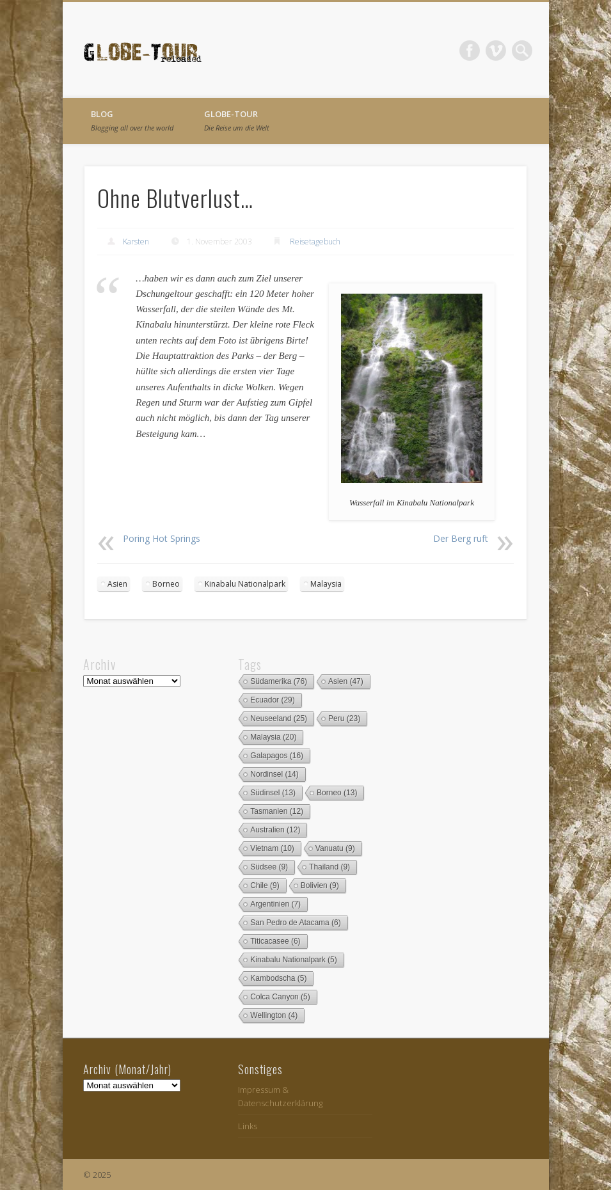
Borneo (166, 583)
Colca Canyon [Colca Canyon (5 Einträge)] (280, 996)
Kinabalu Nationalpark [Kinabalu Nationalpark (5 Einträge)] (293, 959)
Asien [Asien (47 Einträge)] (345, 681)
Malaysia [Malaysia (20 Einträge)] (273, 737)
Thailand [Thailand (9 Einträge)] (329, 866)
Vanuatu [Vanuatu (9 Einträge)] (335, 848)
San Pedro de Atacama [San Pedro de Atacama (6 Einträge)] (295, 922)
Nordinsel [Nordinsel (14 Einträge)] (274, 774)
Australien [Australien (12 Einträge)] (275, 829)
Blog (132, 120)
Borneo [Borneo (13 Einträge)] (337, 792)
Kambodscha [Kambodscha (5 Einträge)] (278, 978)
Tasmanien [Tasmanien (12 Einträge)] (276, 811)
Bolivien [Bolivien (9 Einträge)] (320, 885)
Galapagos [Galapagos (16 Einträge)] (276, 755)
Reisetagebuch (315, 241)
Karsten (136, 241)
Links (247, 1126)
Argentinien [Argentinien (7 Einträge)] (275, 904)
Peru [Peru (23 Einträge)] (344, 718)
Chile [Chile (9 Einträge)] (264, 885)
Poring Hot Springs (161, 538)
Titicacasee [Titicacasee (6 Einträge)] (275, 941)
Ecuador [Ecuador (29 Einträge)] (272, 699)
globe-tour (236, 120)
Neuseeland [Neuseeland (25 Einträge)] (278, 718)
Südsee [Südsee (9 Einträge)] (269, 866)
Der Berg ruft (460, 538)
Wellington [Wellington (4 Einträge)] (274, 1015)
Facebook (469, 50)
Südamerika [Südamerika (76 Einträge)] (278, 681)
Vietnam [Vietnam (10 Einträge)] (272, 848)
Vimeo (496, 50)
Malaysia (326, 583)
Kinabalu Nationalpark (245, 583)
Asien (117, 583)
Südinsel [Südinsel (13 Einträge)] (273, 792)
